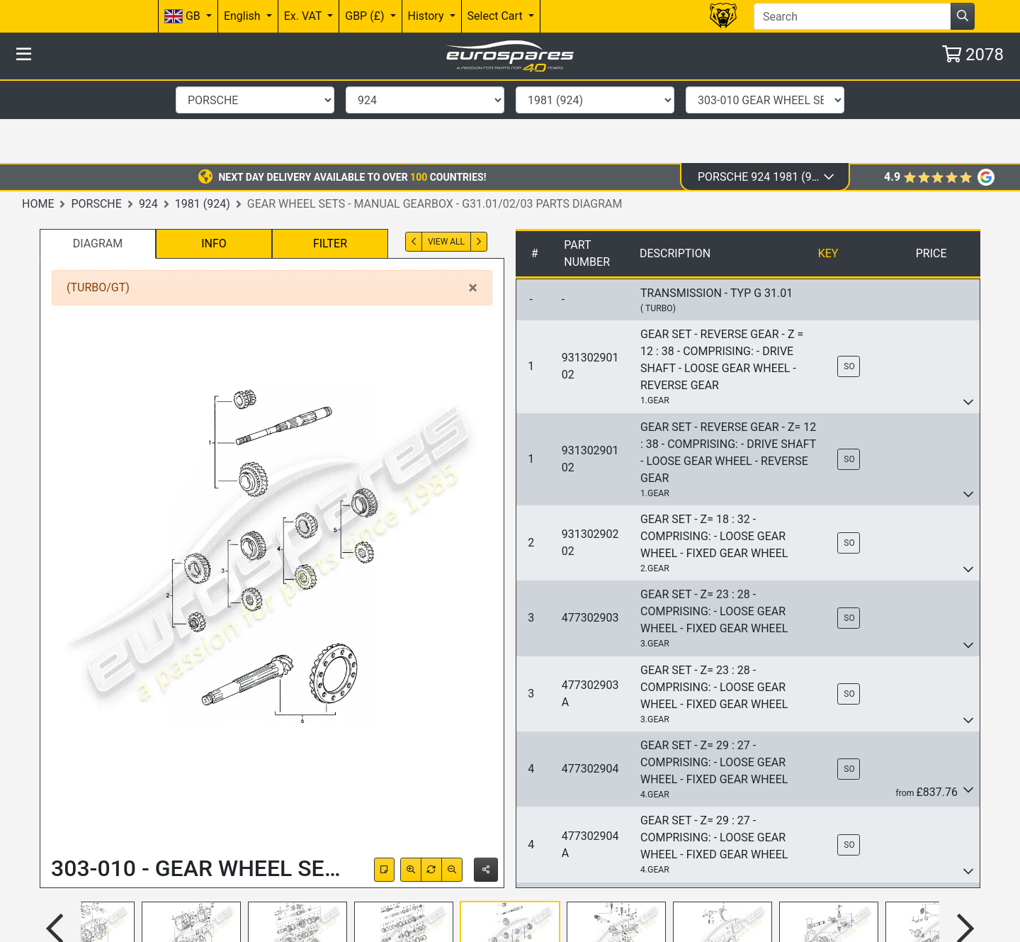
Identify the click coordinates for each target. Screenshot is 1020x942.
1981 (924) (202, 120)
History (427, 16)
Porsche (96, 120)
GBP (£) (366, 16)
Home (38, 120)
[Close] (472, 204)
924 (148, 120)
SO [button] (849, 283)
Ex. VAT (304, 16)
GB (183, 16)
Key (828, 169)
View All (446, 158)
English (244, 16)
